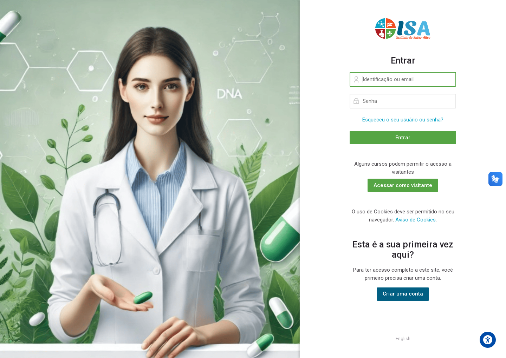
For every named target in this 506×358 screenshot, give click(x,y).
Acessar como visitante (403, 185)
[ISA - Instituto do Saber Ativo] (403, 28)
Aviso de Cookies (415, 220)
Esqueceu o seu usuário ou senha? (402, 120)
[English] (403, 338)
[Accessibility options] (488, 340)
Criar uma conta (403, 294)
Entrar (402, 137)
